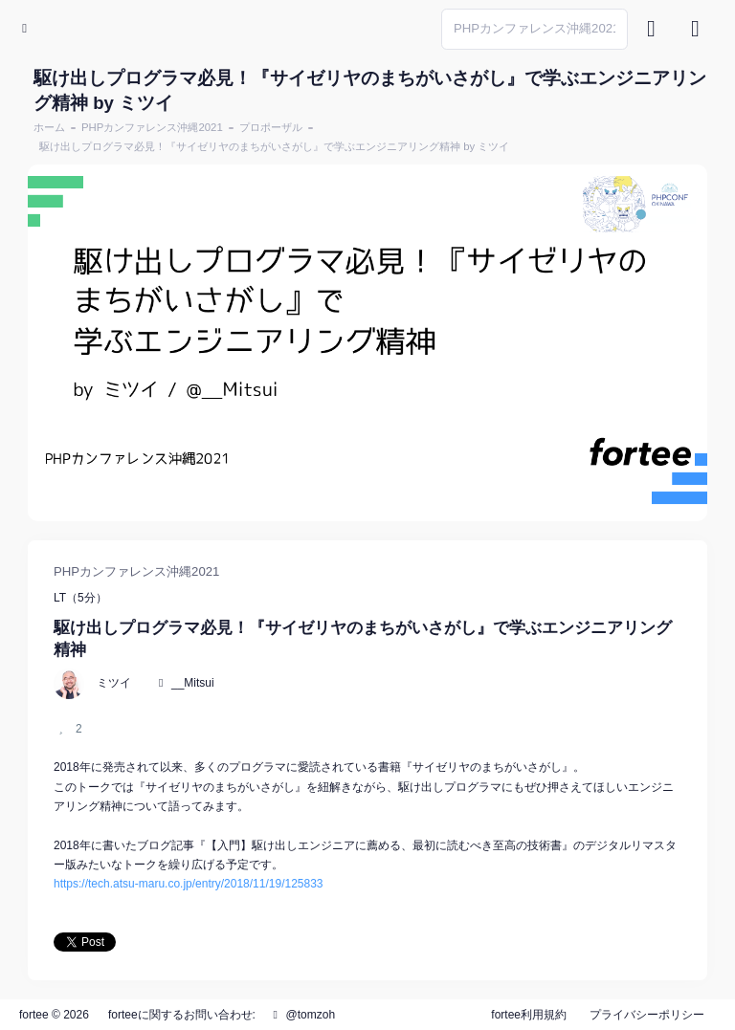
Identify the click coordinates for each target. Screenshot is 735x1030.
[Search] (534, 29)
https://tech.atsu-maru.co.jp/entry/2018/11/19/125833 (188, 883)
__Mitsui (192, 683)
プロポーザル (270, 127)
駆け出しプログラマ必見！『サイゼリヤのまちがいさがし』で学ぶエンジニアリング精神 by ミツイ (274, 146)
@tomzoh (301, 1014)
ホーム (49, 127)
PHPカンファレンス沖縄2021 (152, 127)
